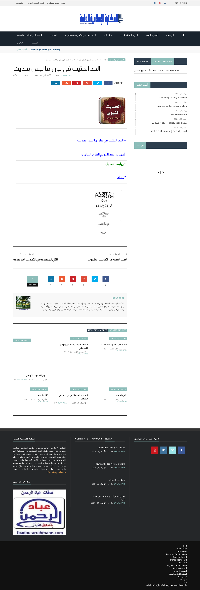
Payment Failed (180, 568)
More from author (97, 330)
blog (185, 546)
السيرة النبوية (152, 35)
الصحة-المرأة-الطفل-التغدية (29, 35)
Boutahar (66, 75)
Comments (81, 438)
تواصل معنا (182, 576)
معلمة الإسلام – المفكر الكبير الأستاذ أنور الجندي (156, 70)
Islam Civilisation (117, 480)
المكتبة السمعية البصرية (36, 3)
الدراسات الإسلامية (129, 35)
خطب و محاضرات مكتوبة (56, 3)
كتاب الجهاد (121, 395)
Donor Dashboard (178, 560)
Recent (109, 438)
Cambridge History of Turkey (45, 49)
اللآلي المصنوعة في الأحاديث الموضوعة (35, 259)
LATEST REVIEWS (163, 61)
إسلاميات (108, 35)
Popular (97, 438)
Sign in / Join (181, 3)
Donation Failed (180, 557)
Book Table (182, 548)
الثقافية (53, 35)
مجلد (121, 177)
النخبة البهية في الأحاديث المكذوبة (107, 259)
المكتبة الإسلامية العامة (178, 574)
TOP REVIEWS (142, 61)
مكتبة (184, 582)
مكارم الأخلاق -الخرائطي (36, 375)
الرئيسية (170, 35)
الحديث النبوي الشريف (116, 60)
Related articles (118, 330)
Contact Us (182, 551)
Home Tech (182, 562)
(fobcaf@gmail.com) (56, 472)
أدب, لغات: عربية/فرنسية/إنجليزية (80, 35)
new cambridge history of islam (110, 464)
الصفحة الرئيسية (180, 571)
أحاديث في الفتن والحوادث (114, 344)
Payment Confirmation (177, 565)
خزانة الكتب (182, 579)
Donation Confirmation (176, 554)
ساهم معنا (19, 3)
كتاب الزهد (42, 395)
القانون (20, 42)
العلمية (34, 42)
